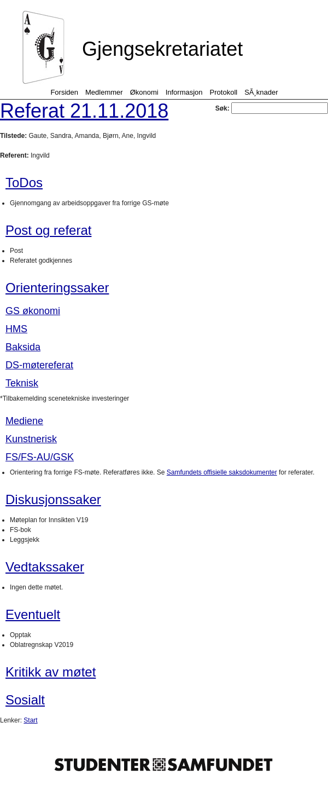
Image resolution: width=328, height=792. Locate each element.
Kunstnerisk (31, 438)
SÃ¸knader (261, 92)
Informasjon (184, 92)
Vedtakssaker (44, 566)
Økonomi (144, 92)
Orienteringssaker (57, 287)
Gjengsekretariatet (162, 49)
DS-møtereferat (39, 365)
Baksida (22, 347)
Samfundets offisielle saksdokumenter (222, 472)
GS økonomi (32, 310)
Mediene (24, 420)
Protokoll (224, 92)
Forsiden (64, 92)
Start (30, 720)
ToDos (24, 182)
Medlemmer (104, 92)
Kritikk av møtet (50, 671)
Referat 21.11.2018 (84, 111)
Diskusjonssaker (53, 499)
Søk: (271, 108)
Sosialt (25, 699)
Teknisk (21, 383)
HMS (16, 328)
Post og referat (48, 230)
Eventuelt (32, 614)
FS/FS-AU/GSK (39, 457)
